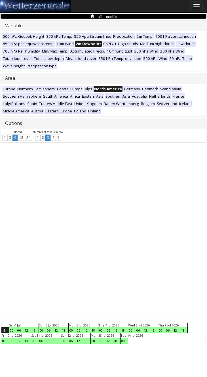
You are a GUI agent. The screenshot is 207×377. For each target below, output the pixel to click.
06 (19, 330)
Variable (14, 25)
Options (13, 123)
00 (11, 330)
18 (4, 330)
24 (28, 137)
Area (10, 78)
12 (21, 137)
